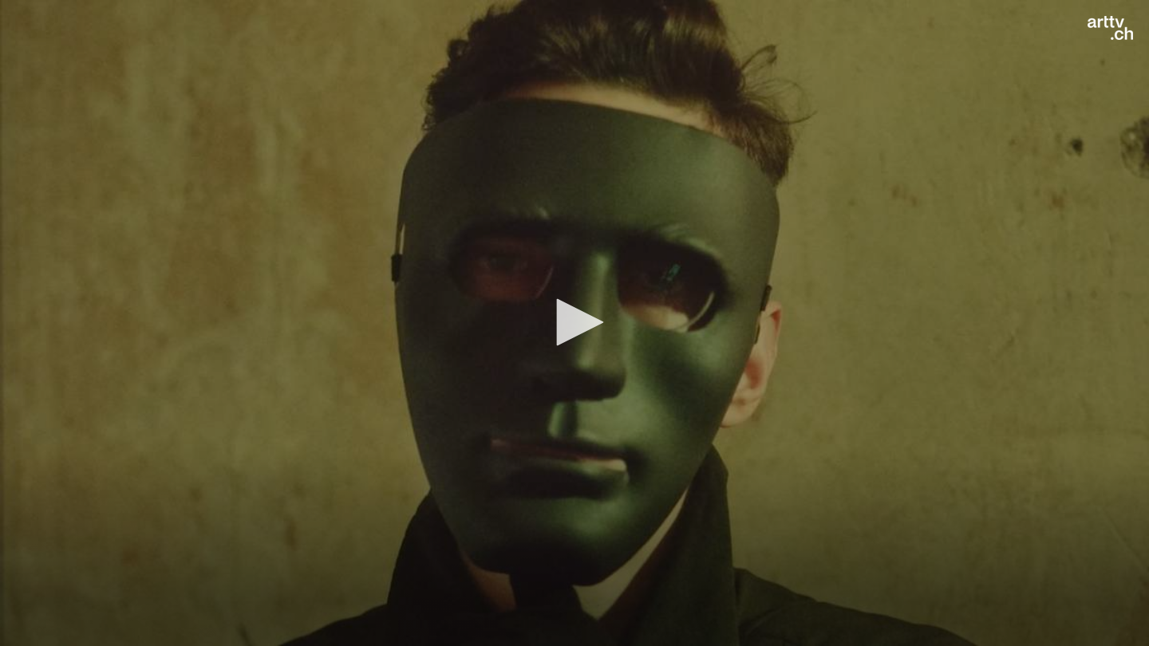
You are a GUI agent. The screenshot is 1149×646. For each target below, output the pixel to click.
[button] (574, 322)
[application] (574, 323)
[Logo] (1110, 28)
